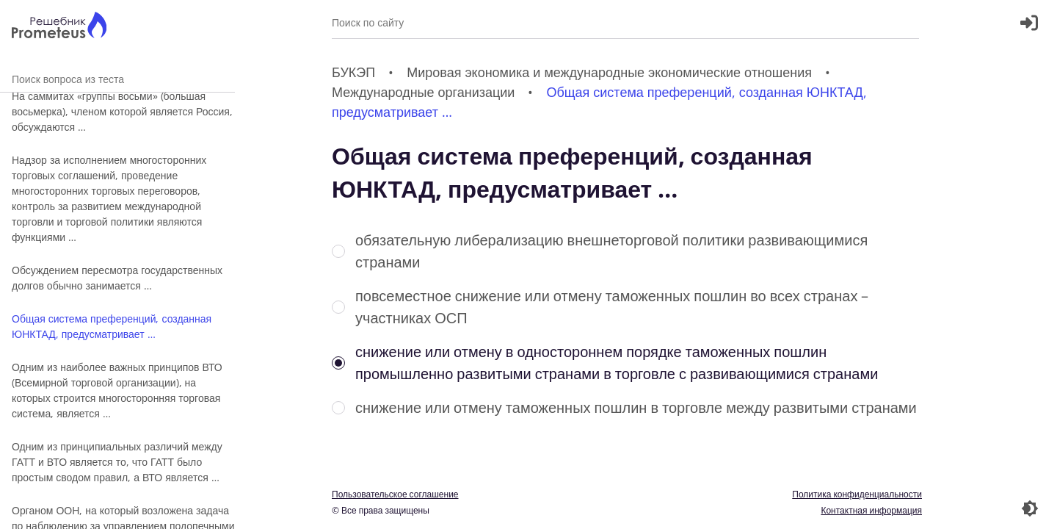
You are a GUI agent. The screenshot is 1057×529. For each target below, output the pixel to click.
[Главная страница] (59, 27)
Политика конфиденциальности (857, 494)
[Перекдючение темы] (1030, 508)
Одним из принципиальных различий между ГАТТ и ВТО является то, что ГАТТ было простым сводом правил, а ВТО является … (117, 461)
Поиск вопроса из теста (117, 79)
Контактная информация (871, 510)
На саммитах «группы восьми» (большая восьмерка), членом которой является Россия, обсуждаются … (122, 111)
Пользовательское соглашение (395, 494)
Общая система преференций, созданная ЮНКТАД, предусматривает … (111, 326)
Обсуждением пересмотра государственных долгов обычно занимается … (117, 277)
